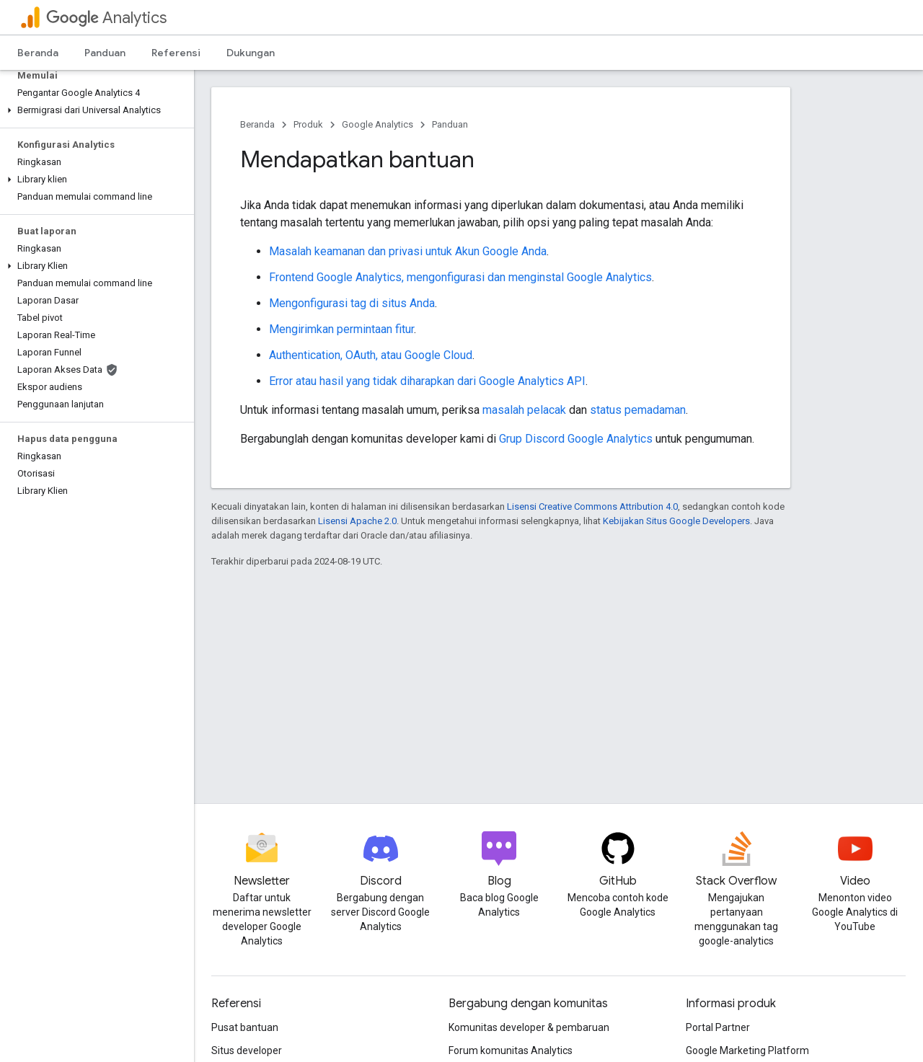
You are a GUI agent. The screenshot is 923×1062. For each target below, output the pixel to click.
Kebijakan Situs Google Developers (676, 520)
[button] (94, 110)
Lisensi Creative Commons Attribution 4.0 (592, 506)
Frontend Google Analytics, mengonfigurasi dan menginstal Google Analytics (460, 277)
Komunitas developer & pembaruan (529, 1027)
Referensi (175, 52)
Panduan (104, 52)
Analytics (106, 17)
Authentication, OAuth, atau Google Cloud (370, 355)
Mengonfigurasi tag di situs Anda (352, 303)
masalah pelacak (524, 410)
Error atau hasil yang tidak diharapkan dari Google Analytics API (427, 381)
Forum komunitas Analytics (511, 1050)
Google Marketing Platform (747, 1050)
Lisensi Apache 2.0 (357, 520)
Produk (308, 124)
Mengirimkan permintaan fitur (341, 329)
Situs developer (246, 1050)
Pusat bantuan (244, 1027)
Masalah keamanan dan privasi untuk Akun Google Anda (408, 251)
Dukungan (250, 52)
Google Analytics (377, 124)
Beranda (37, 52)
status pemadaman (638, 410)
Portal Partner (718, 1027)
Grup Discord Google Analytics (576, 439)
